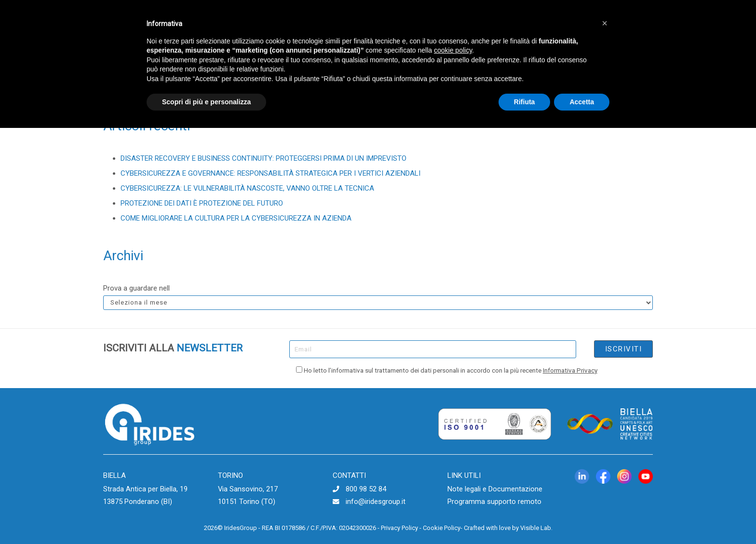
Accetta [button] (581, 102)
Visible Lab (535, 527)
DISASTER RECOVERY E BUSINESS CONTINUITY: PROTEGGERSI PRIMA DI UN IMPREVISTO (263, 158)
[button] (604, 23)
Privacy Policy (399, 527)
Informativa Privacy (570, 370)
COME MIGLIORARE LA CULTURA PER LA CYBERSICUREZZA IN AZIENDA (236, 218)
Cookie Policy (441, 527)
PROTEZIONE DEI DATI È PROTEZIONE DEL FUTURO (202, 203)
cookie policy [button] (453, 50)
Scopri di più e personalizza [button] (206, 102)
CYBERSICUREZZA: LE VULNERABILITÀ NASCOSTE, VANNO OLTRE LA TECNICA (247, 188)
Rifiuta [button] (524, 102)
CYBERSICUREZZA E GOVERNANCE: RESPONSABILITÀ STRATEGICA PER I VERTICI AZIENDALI (270, 173)
